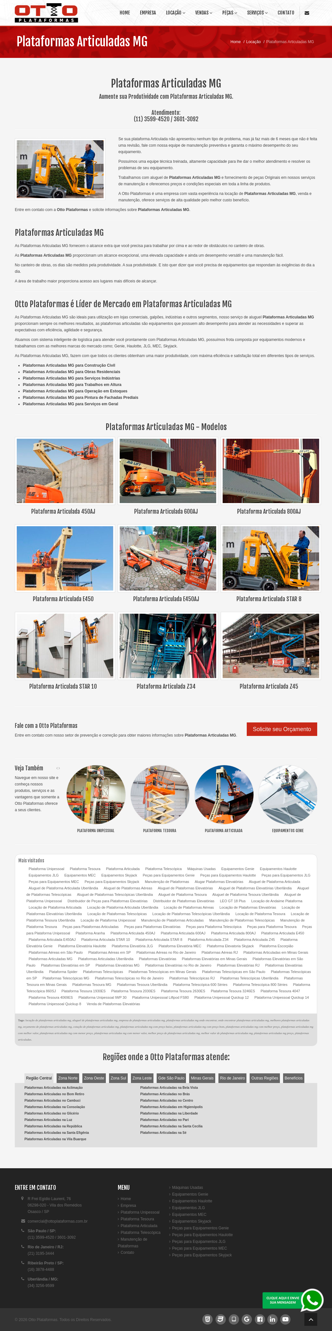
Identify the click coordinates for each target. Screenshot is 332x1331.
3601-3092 (186, 119)
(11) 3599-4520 (152, 119)
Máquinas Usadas (201, 869)
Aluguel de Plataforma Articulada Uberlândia (63, 888)
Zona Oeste (94, 1078)
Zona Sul (118, 1078)
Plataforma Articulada (123, 869)
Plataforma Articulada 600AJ (183, 933)
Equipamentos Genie (237, 869)
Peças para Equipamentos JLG (286, 875)
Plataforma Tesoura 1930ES (83, 991)
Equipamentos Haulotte (278, 869)
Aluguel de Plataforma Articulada (274, 882)
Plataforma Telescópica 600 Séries (200, 985)
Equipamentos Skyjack (119, 875)
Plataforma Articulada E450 (282, 933)
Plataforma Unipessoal (46, 869)
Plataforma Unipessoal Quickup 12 (221, 997)
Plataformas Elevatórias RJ (238, 965)
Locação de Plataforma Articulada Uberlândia (122, 907)
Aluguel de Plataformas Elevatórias (185, 888)
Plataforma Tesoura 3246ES (233, 991)
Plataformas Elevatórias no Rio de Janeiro (178, 965)
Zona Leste (142, 1078)
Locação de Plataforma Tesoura (260, 914)
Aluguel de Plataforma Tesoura (182, 894)
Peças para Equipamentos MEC (54, 882)
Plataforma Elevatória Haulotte (82, 946)
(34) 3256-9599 (41, 1285)
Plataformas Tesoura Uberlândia (142, 985)
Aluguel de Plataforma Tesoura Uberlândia (245, 894)
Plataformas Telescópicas (103, 972)
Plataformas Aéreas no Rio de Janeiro (166, 952)
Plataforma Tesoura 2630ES (183, 991)
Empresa (148, 12)
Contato (286, 12)
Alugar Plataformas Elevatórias (219, 882)
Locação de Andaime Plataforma (276, 901)
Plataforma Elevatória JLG (132, 946)
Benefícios (294, 1078)
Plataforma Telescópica (163, 869)
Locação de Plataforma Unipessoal (108, 920)
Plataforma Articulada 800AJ (233, 933)
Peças (229, 12)
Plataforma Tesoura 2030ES (133, 991)
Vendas (203, 12)
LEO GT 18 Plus (233, 901)
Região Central (39, 1078)
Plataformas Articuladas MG (81, 42)
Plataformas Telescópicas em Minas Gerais (163, 972)
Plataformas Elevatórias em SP (65, 965)
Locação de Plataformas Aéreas (189, 907)
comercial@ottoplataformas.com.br (58, 1221)
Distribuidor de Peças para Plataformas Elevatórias (108, 901)
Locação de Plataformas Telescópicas (117, 914)
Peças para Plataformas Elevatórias (152, 927)
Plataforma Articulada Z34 (208, 939)
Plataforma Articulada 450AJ (133, 933)
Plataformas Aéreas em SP (109, 952)
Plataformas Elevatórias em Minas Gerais (214, 959)
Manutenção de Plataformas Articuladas (172, 920)
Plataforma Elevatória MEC (180, 946)
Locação (175, 12)
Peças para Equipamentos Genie (169, 875)
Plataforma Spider (63, 972)
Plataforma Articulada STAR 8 (158, 939)
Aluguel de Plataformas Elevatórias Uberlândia (254, 888)
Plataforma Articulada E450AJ (52, 939)
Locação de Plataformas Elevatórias (247, 907)
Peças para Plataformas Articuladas (91, 927)
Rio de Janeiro (232, 1078)
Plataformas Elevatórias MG (118, 965)
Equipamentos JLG (44, 875)
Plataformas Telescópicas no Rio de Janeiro (129, 978)
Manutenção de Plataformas (167, 882)
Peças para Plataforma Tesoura (272, 927)
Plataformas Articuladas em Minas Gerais (275, 952)
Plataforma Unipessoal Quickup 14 (281, 997)
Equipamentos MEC (80, 875)
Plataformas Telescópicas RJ (192, 978)
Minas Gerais (202, 1078)
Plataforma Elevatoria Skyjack (230, 946)
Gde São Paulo (171, 1078)
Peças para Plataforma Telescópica (213, 927)
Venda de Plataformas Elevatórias (113, 1004)
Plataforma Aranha (90, 933)
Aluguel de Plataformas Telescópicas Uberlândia (115, 894)
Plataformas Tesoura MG (91, 985)
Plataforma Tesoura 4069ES (51, 997)
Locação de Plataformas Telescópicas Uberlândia (191, 914)
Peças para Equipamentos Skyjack (112, 882)
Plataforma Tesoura (85, 869)
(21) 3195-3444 (41, 1253)
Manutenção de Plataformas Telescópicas (242, 920)
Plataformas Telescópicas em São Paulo (233, 972)
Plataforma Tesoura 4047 (280, 991)
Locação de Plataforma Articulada (55, 907)
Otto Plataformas (42, 1319)
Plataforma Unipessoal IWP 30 (102, 997)
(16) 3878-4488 (41, 1269)
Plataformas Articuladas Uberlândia (106, 959)
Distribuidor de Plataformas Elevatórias (183, 901)
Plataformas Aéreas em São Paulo (56, 952)
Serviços (257, 12)
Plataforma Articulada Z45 (254, 939)
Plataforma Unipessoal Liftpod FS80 (160, 997)
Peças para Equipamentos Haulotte (228, 875)
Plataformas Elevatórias (157, 959)
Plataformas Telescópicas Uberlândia (249, 978)
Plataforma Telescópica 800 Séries (260, 985)
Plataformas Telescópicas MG (65, 978)
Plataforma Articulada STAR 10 (105, 939)
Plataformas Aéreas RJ (220, 952)
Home (125, 12)
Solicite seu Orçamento (282, 729)
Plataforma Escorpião (276, 946)
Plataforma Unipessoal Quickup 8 (55, 1004)
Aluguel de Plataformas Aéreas (128, 888)
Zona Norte (68, 1078)
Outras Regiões (264, 1078)
